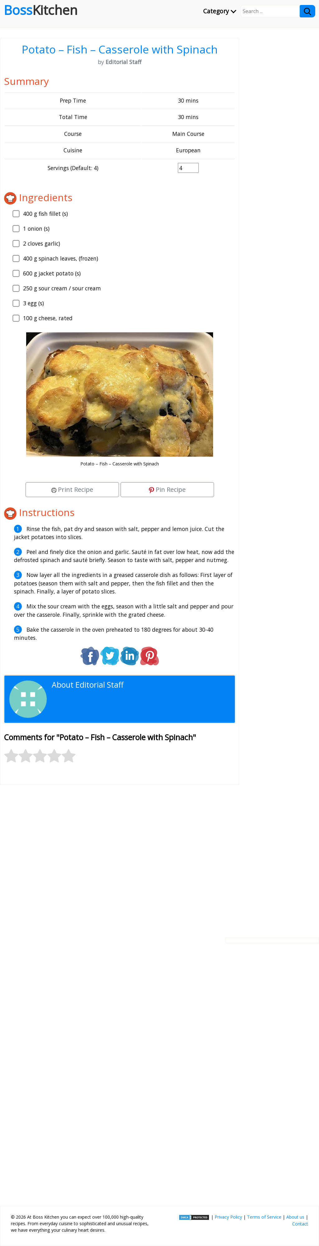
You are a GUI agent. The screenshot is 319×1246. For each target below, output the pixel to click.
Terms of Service (264, 1217)
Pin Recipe (167, 489)
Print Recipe (72, 489)
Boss (41, 10)
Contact (300, 1224)
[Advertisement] (119, 856)
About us (295, 1217)
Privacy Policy (228, 1217)
